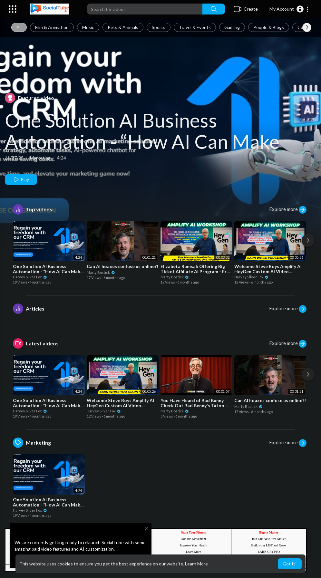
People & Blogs (268, 27)
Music (88, 27)
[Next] (308, 240)
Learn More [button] (196, 563)
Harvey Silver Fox (30, 277)
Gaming (232, 27)
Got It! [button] (290, 563)
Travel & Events (195, 27)
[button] (289, 9)
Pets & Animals (123, 27)
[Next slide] (306, 27)
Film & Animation (52, 27)
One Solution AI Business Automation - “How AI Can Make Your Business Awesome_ (142, 141)
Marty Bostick (101, 272)
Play (21, 179)
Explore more (287, 210)
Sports (158, 27)
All (19, 27)
